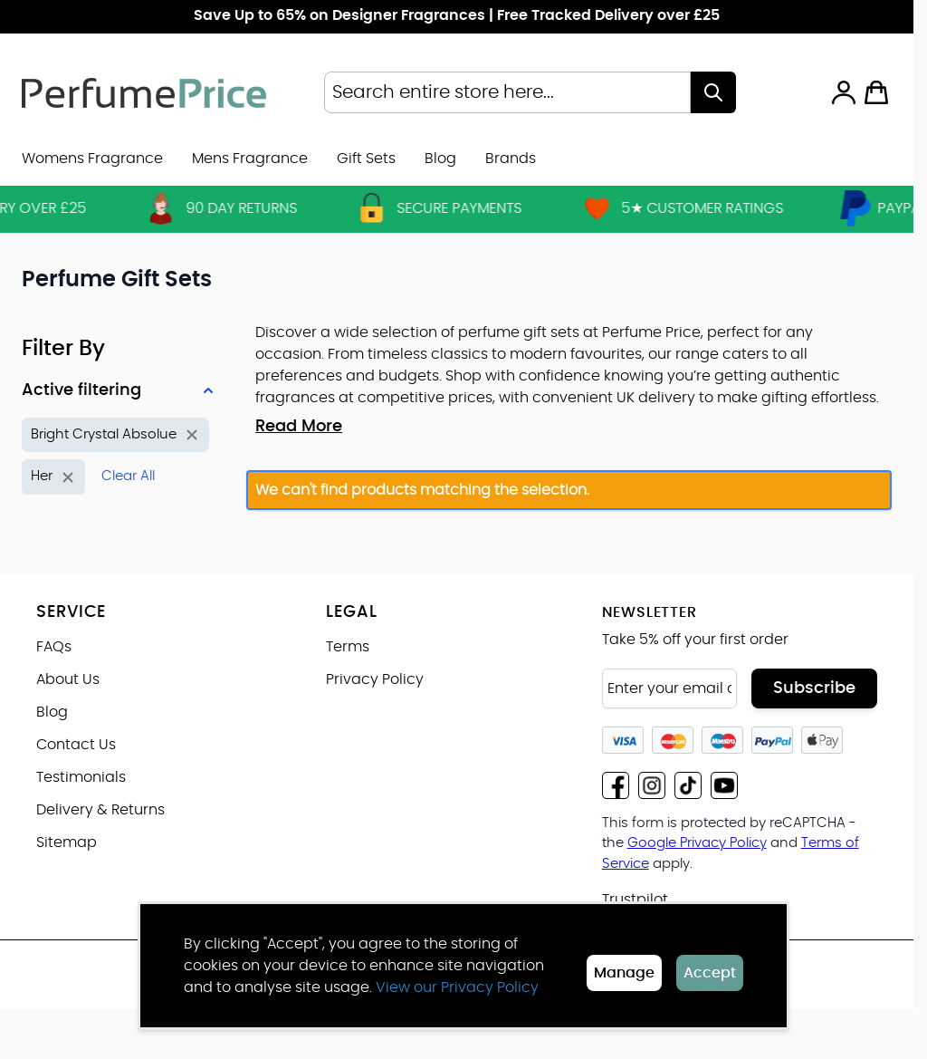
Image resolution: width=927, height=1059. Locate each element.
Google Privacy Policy (697, 843)
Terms (347, 647)
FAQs (54, 647)
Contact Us (76, 744)
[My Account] (843, 92)
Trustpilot (635, 899)
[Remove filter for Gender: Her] (53, 477)
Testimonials (81, 777)
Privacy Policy (375, 679)
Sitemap (66, 842)
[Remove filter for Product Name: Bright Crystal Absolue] (115, 435)
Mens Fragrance (250, 158)
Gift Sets (366, 158)
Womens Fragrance (92, 158)
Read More (298, 427)
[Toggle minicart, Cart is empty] (876, 92)
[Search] (713, 92)
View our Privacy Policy (457, 987)
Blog (440, 158)
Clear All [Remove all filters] (128, 476)
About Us (68, 679)
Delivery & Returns (100, 810)
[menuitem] (510, 158)
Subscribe (814, 688)
